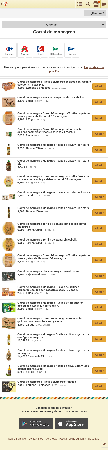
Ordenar (75, 24)
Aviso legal (51, 438)
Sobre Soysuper (17, 438)
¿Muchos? (97, 13)
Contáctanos (36, 438)
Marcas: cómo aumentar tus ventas (79, 438)
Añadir (99, 86)
